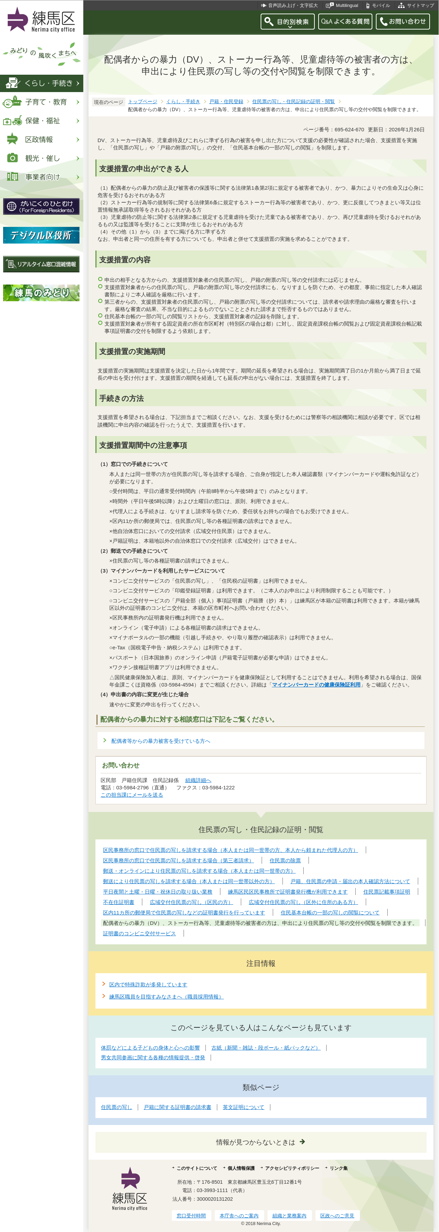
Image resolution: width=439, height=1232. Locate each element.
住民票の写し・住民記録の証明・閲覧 (293, 101)
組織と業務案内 (289, 1215)
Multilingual (347, 5)
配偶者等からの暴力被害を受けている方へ (161, 741)
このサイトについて (197, 1168)
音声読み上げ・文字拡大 (293, 5)
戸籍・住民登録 (226, 101)
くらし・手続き (183, 101)
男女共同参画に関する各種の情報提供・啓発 (153, 1057)
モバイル (381, 5)
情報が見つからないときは (255, 1142)
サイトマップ (420, 5)
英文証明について (243, 1107)
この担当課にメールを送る (132, 795)
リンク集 (339, 1168)
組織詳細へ (198, 780)
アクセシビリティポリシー (292, 1168)
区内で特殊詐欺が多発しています (148, 984)
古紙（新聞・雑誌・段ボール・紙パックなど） (266, 1048)
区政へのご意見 (337, 1215)
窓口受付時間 (191, 1215)
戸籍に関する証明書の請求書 (177, 1107)
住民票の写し (116, 1107)
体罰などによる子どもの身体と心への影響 (150, 1048)
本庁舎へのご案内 (239, 1215)
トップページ (142, 101)
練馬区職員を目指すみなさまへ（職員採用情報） (166, 997)
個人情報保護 (241, 1168)
